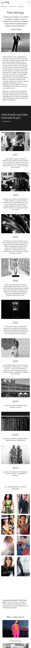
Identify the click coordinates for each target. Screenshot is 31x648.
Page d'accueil (4, 6)
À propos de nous (12, 6)
